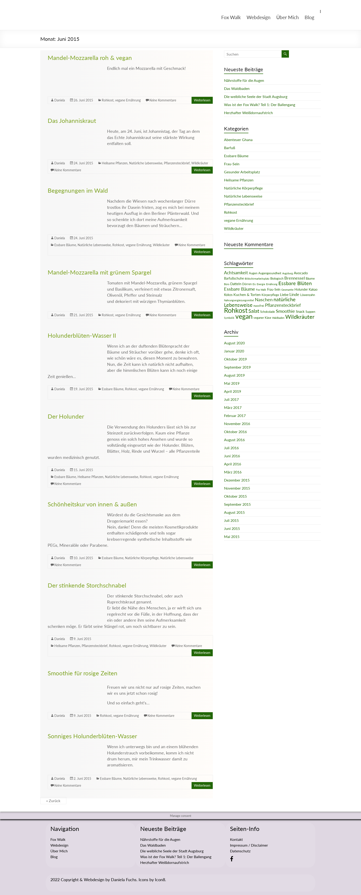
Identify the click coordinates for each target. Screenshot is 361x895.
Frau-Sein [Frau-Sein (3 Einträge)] (273, 289)
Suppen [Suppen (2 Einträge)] (310, 311)
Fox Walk (231, 17)
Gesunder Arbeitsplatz (242, 172)
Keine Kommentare (162, 100)
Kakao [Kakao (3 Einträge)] (313, 289)
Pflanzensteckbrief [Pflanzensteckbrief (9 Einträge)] (283, 305)
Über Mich (287, 17)
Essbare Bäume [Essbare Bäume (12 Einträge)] (239, 289)
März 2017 (233, 407)
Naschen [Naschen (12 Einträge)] (264, 299)
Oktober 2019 (235, 359)
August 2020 (234, 343)
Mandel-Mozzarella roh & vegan (90, 57)
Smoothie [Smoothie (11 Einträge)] (285, 311)
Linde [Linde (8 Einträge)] (294, 294)
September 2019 (237, 367)
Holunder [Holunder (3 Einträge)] (301, 289)
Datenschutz (240, 851)
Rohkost (108, 100)
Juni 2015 (232, 528)
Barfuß (229, 147)
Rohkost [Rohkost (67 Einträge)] (235, 310)
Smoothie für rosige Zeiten (82, 673)
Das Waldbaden (237, 88)
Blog (309, 17)
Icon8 (160, 879)
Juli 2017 (231, 399)
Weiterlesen (202, 100)
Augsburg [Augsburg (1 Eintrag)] (287, 273)
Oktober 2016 (235, 431)
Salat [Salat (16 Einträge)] (253, 311)
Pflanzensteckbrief (177, 163)
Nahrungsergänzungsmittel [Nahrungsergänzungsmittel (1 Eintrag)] (239, 300)
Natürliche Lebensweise (145, 163)
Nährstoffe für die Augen (244, 80)
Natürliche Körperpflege (142, 558)
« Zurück (53, 800)
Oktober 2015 (235, 496)
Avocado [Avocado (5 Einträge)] (301, 273)
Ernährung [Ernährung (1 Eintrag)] (271, 284)
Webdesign (259, 17)
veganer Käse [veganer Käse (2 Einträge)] (262, 317)
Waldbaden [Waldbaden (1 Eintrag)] (278, 317)
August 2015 (234, 512)
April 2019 (232, 391)
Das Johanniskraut (72, 120)
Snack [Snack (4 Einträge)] (300, 311)
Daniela (59, 100)
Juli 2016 (231, 448)
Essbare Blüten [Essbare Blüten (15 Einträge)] (295, 283)
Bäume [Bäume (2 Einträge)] (310, 278)
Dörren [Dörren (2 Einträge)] (247, 284)
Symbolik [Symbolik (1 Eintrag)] (229, 317)
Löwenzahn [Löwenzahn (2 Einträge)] (307, 295)
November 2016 (237, 423)
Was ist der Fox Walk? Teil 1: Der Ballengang (259, 104)
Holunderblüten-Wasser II (82, 335)
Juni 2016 (232, 456)
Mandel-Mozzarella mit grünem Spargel (99, 272)
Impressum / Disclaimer (249, 845)
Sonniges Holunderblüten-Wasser (92, 736)
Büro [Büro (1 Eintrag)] (226, 284)
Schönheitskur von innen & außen (92, 504)
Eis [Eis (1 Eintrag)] (254, 284)
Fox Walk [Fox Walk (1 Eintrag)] (261, 289)
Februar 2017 (235, 415)
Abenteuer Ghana (238, 139)
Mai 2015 (231, 536)
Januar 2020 (234, 351)
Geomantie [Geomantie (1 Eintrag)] (287, 289)
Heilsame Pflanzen (115, 163)
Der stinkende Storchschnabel (87, 585)
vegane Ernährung (128, 100)
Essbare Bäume (65, 245)
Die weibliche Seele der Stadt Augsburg (255, 96)
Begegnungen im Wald (78, 190)
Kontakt (236, 839)
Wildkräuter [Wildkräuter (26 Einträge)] (299, 316)
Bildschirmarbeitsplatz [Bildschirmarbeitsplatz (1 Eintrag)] (257, 278)
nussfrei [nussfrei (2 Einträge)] (258, 305)
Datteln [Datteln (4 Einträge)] (235, 284)
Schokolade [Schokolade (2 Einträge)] (267, 311)
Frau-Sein (231, 164)
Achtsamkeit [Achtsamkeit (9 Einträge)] (236, 272)
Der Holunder (66, 416)
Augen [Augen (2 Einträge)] (253, 273)
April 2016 (232, 464)
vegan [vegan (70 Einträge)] (244, 316)
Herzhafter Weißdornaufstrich (248, 112)
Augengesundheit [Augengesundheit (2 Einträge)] (269, 273)
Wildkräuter (199, 163)
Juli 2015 (231, 520)
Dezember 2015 (237, 480)
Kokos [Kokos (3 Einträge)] (228, 295)
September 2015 (237, 504)
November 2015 (237, 488)
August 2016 (234, 439)
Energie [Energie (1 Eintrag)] (261, 284)
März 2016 (233, 472)
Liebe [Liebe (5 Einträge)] (284, 294)
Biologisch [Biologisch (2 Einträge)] (276, 278)
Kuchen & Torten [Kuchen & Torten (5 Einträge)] (247, 294)
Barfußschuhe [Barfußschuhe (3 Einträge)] (234, 278)
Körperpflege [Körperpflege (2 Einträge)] (270, 295)
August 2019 (234, 375)
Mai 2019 (231, 383)
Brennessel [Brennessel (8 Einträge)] (294, 278)
